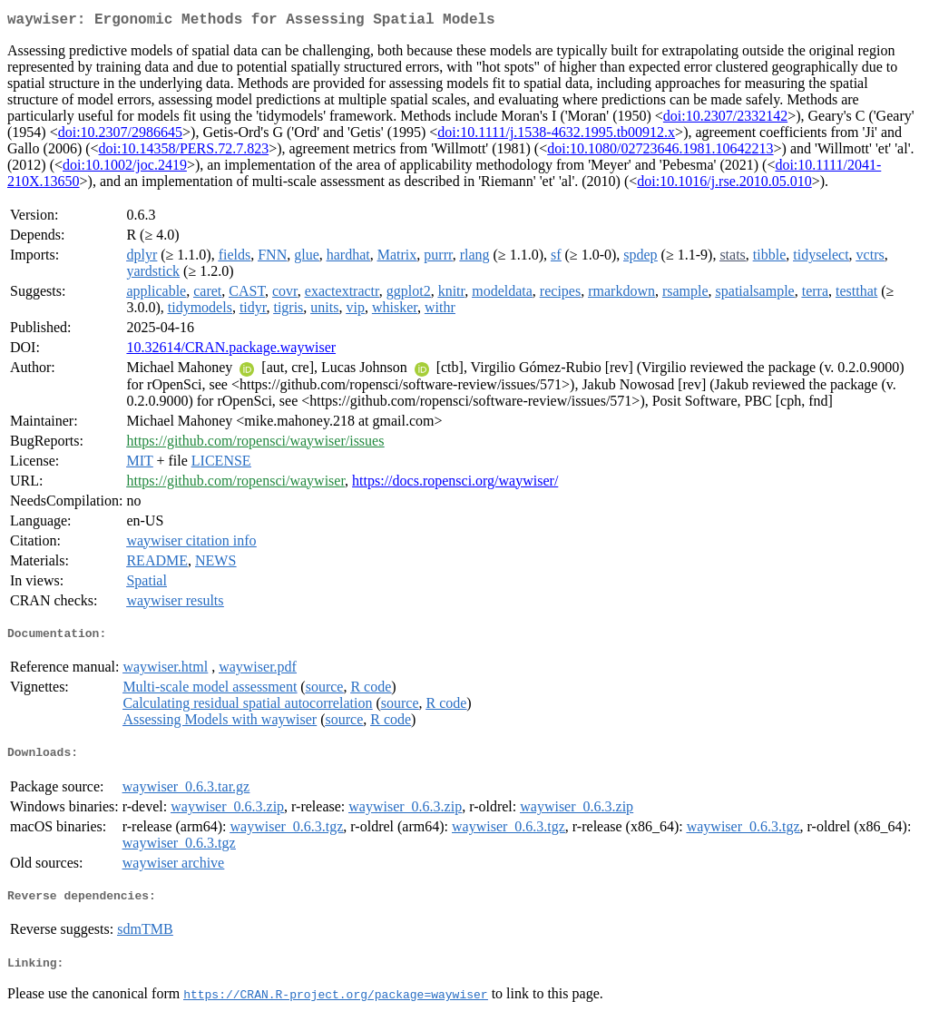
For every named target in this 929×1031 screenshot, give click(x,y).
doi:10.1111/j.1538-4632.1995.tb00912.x (556, 135)
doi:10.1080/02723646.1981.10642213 (660, 152)
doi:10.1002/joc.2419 (125, 168)
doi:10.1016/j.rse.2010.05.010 (724, 184)
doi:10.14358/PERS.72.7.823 (184, 152)
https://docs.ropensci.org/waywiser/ (455, 484)
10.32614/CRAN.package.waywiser (231, 350)
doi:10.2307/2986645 (120, 135)
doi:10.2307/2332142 (725, 119)
